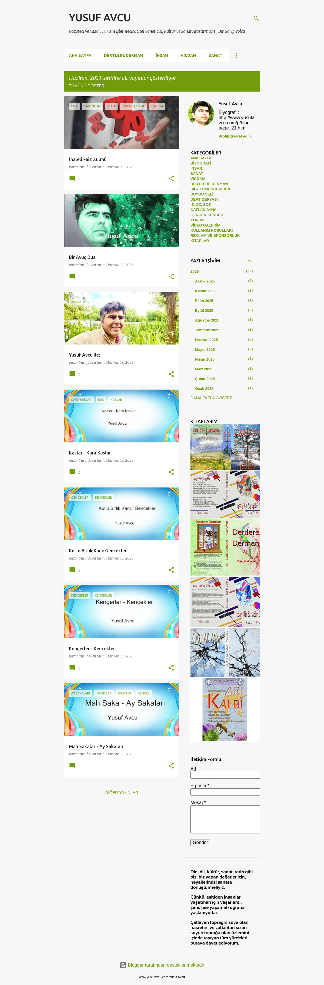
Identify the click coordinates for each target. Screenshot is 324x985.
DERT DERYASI (204, 199)
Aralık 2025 (205, 281)
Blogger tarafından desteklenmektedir (162, 965)
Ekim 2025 (204, 301)
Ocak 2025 (204, 388)
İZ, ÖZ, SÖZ (200, 204)
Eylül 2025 (204, 310)
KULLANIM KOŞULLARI (211, 230)
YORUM (197, 220)
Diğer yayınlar (121, 792)
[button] (171, 179)
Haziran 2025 (206, 340)
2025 (194, 271)
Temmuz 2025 (207, 330)
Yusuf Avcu (230, 103)
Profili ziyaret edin (235, 136)
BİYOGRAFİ (200, 163)
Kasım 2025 (205, 291)
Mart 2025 (203, 369)
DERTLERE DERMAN (123, 55)
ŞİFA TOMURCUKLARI (210, 189)
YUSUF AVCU (100, 17)
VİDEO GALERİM (205, 225)
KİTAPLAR (199, 241)
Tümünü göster (87, 86)
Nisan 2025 (205, 359)
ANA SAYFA (200, 158)
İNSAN (162, 55)
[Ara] (256, 18)
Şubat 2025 (205, 379)
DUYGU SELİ (201, 194)
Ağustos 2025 (207, 320)
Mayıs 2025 (205, 349)
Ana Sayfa (80, 55)
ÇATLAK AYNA (203, 210)
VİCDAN (188, 55)
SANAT (215, 55)
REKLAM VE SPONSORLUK (215, 235)
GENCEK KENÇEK (206, 215)
